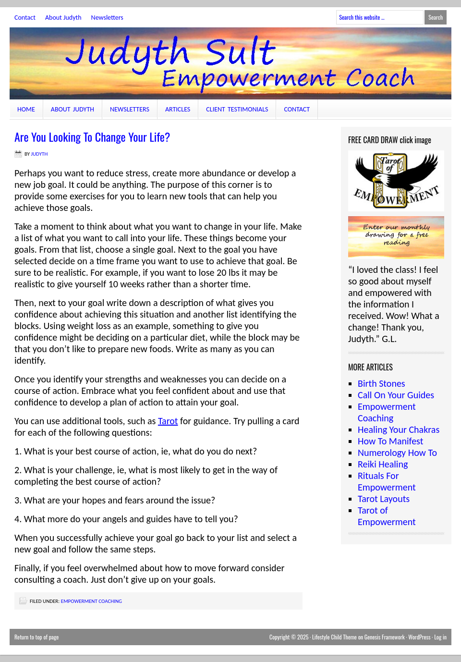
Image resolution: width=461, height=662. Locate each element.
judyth (39, 154)
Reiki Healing (383, 464)
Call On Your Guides (396, 395)
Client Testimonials (237, 109)
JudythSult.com (230, 63)
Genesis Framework (384, 637)
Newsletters (107, 17)
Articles (177, 109)
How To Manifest (390, 441)
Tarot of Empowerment (387, 515)
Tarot (168, 421)
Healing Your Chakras (398, 429)
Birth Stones (381, 383)
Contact (25, 17)
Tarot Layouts (384, 498)
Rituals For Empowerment (387, 481)
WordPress (419, 637)
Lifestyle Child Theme (334, 637)
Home (26, 109)
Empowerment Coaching (91, 601)
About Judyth (63, 17)
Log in (440, 637)
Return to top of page (36, 637)
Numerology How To (397, 452)
